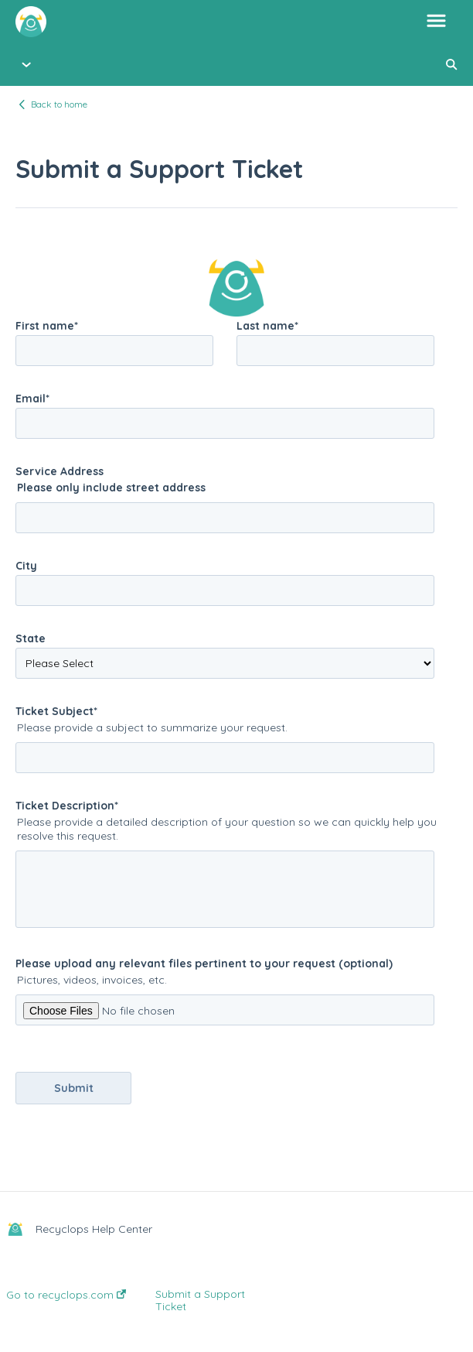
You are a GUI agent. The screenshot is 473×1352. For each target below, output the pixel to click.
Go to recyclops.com (66, 1295)
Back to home (59, 104)
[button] (436, 21)
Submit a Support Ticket (200, 1300)
